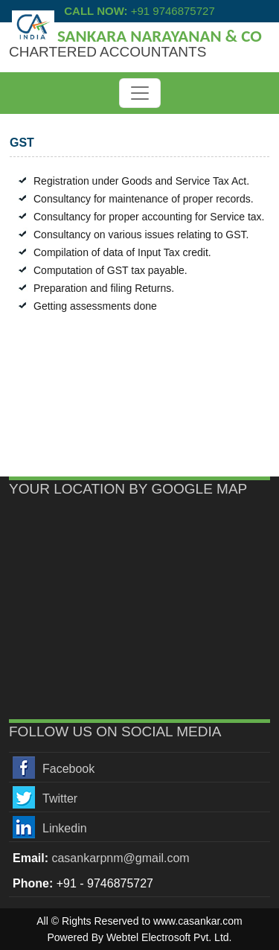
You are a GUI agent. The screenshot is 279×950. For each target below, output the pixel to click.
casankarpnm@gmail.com (120, 858)
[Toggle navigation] (140, 93)
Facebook (68, 768)
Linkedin (64, 828)
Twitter (59, 798)
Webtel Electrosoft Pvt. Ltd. (169, 937)
